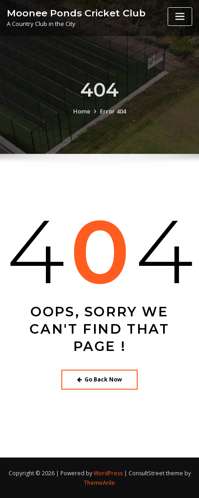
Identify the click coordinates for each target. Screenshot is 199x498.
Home (81, 121)
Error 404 (113, 121)
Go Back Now (99, 379)
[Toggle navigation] (180, 16)
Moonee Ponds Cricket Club (76, 12)
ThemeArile (99, 483)
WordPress (108, 473)
